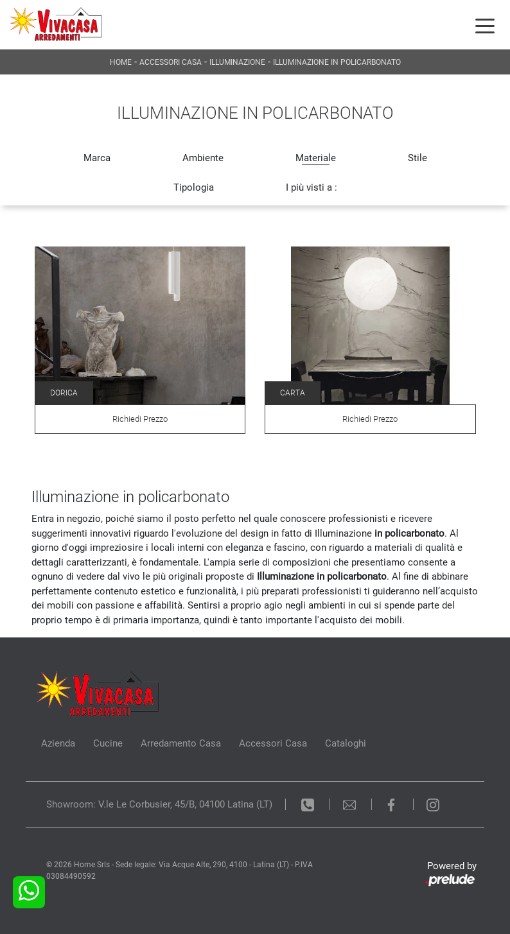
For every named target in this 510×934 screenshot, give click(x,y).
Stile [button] (417, 158)
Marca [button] (97, 158)
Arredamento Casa (181, 743)
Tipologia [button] (193, 187)
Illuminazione (237, 62)
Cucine (108, 743)
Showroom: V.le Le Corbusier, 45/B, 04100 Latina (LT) (159, 804)
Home (121, 62)
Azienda (58, 743)
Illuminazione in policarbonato (337, 62)
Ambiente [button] (203, 158)
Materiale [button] (315, 158)
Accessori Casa (170, 62)
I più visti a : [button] (311, 187)
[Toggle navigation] (485, 25)
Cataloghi (345, 743)
